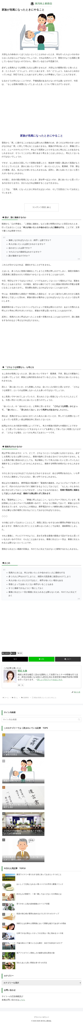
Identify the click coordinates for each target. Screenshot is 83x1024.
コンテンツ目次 (39, 207)
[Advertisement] (41, 110)
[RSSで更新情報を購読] (22, 685)
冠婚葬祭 (5, 653)
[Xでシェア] (15, 659)
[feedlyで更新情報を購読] (19, 685)
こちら (22, 1000)
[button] (68, 659)
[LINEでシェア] (41, 659)
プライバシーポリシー (41, 1017)
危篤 (20, 653)
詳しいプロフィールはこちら (49, 680)
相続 (13, 653)
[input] (41, 719)
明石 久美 (22, 671)
